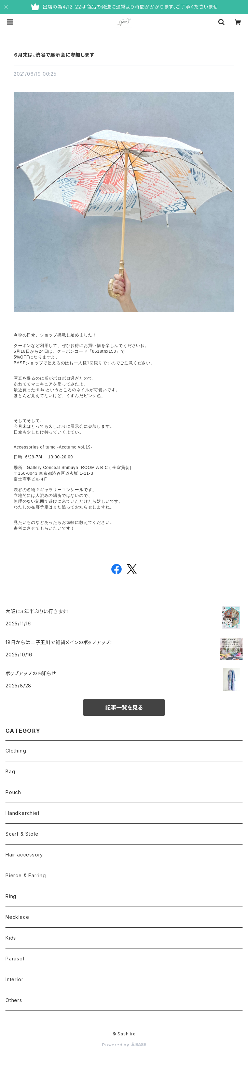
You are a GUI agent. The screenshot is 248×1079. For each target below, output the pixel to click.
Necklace (17, 917)
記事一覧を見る (124, 707)
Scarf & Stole (21, 834)
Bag (10, 771)
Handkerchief (22, 813)
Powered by (124, 1044)
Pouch (13, 792)
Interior (14, 979)
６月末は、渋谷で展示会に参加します (54, 55)
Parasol (14, 958)
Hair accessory (24, 854)
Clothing (15, 751)
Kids (10, 938)
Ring (10, 896)
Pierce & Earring (25, 875)
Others (13, 1000)
